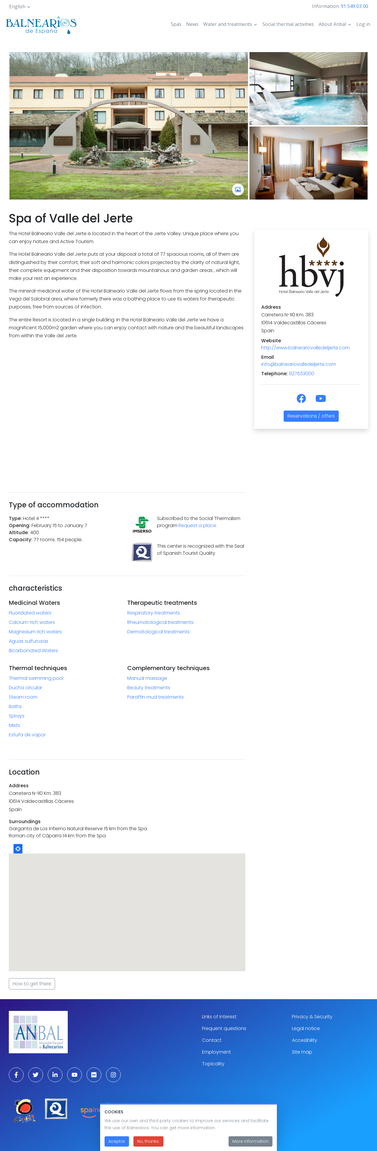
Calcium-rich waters (32, 622)
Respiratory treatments (153, 612)
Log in (363, 24)
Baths (15, 706)
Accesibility (304, 1040)
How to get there (32, 983)
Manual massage (147, 678)
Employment (216, 1052)
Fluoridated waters (30, 612)
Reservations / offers (311, 416)
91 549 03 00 (354, 6)
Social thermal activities (288, 24)
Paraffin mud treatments (155, 697)
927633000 (301, 373)
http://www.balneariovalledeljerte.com (305, 347)
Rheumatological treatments (160, 622)
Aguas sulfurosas (28, 641)
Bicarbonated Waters (33, 650)
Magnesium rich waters (35, 631)
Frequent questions (224, 1028)
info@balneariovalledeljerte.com (298, 364)
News (192, 24)
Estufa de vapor (27, 734)
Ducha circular (25, 687)
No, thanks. (148, 1141)
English (17, 6)
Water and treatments (227, 24)
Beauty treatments (148, 687)
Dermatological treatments (158, 631)
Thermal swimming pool (36, 678)
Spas (176, 24)
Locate (18, 848)
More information (250, 1141)
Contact (211, 1040)
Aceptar (116, 1141)
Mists (14, 725)
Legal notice (306, 1028)
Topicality (213, 1063)
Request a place (197, 525)
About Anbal (332, 24)
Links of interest (219, 1016)
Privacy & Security (312, 1016)
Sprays (16, 715)
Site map (302, 1052)
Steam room (23, 697)
